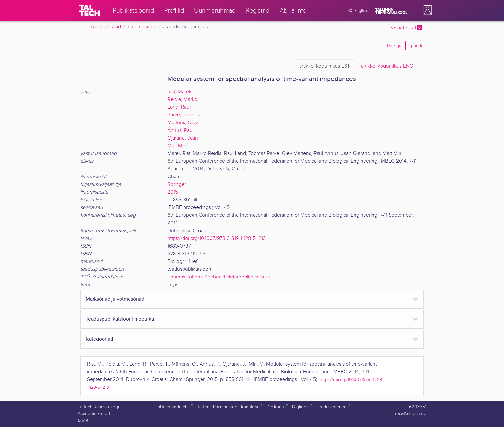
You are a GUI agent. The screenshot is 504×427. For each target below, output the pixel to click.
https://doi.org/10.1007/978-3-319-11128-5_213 (216, 238)
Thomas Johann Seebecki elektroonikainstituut (218, 277)
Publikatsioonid (144, 27)
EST (324, 66)
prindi (416, 45)
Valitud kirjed (406, 27)
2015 (172, 192)
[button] (426, 10)
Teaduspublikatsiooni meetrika (120, 319)
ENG (387, 66)
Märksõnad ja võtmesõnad (115, 299)
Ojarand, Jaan (182, 138)
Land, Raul (179, 107)
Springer (176, 184)
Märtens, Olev (182, 123)
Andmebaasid (106, 27)
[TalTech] (89, 10)
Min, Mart (177, 146)
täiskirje (394, 45)
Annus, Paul (180, 130)
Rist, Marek (179, 92)
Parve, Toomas (183, 115)
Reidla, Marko (182, 99)
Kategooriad (99, 339)
